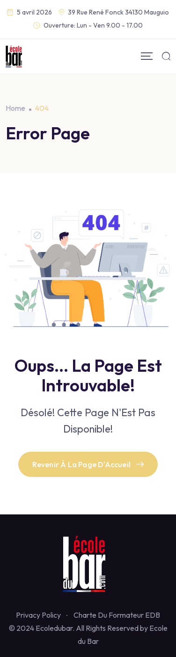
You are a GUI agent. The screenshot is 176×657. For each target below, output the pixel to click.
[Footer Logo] (88, 563)
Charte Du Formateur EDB (116, 615)
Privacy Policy (38, 615)
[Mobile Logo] (14, 56)
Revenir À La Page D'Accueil (88, 464)
